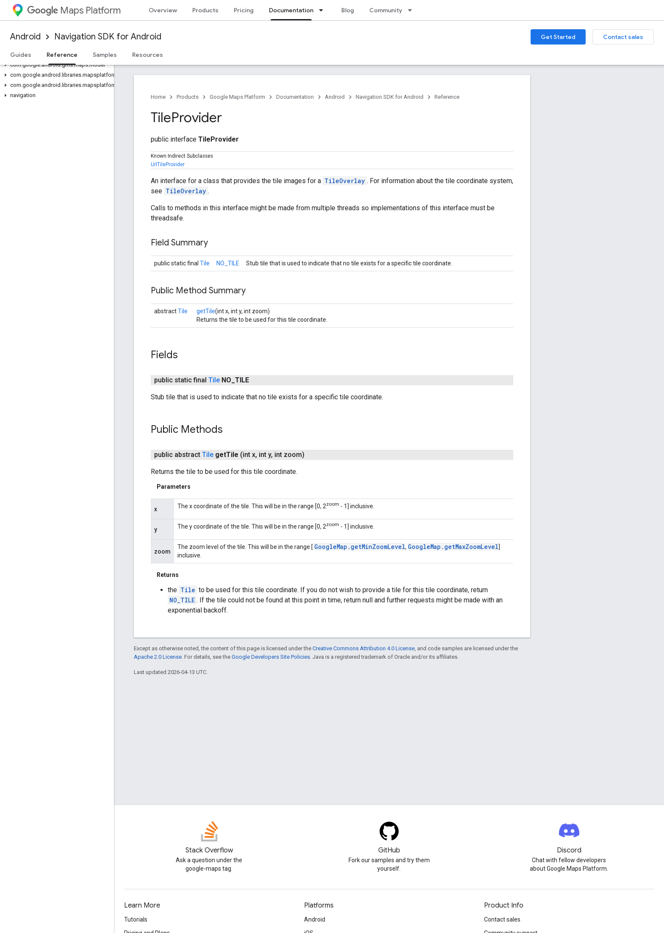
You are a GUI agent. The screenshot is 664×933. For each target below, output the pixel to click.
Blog (347, 10)
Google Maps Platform (237, 97)
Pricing (244, 10)
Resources (147, 54)
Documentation (295, 97)
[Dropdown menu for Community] (412, 10)
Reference (446, 97)
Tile (205, 263)
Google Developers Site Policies (271, 657)
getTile (205, 311)
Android (25, 36)
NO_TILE (227, 263)
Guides (20, 54)
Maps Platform (74, 10)
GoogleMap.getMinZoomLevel (359, 547)
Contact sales (623, 37)
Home (158, 97)
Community (385, 10)
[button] (55, 65)
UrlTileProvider (168, 164)
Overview (163, 10)
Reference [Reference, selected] (62, 54)
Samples (105, 54)
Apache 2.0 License (158, 657)
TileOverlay (344, 181)
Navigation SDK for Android (107, 36)
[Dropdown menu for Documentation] (323, 10)
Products (205, 10)
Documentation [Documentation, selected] (291, 10)
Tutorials (135, 919)
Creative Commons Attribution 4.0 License (364, 648)
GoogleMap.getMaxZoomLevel (453, 547)
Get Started (558, 37)
